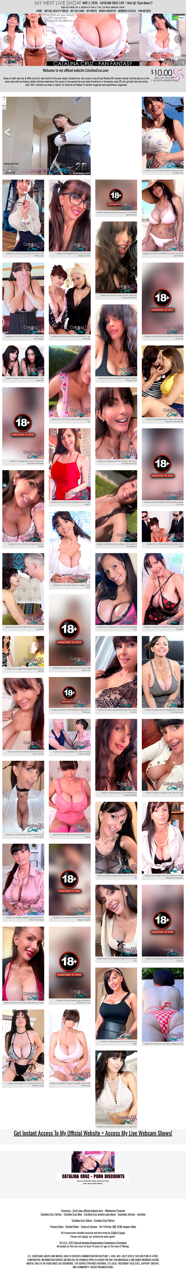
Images (126, 1226)
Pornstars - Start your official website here (82, 1210)
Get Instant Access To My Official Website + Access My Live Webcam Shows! (93, 1132)
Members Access (127, 11)
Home (39, 11)
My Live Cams (77, 11)
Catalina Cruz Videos (82, 1220)
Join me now (144, 11)
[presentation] (7, 39)
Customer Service (126, 1214)
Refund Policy (72, 1226)
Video (133, 1226)
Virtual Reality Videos (56, 11)
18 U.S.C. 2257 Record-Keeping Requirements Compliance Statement (93, 1242)
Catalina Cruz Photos (104, 1220)
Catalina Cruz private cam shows (100, 1214)
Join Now (141, 1214)
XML (114, 1226)
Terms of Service (89, 1226)
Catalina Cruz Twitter (51, 1214)
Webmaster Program (115, 1210)
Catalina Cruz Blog (73, 1214)
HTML (120, 1226)
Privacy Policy (56, 1226)
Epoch (122, 1232)
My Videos (92, 11)
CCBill (114, 1232)
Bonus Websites (107, 11)
